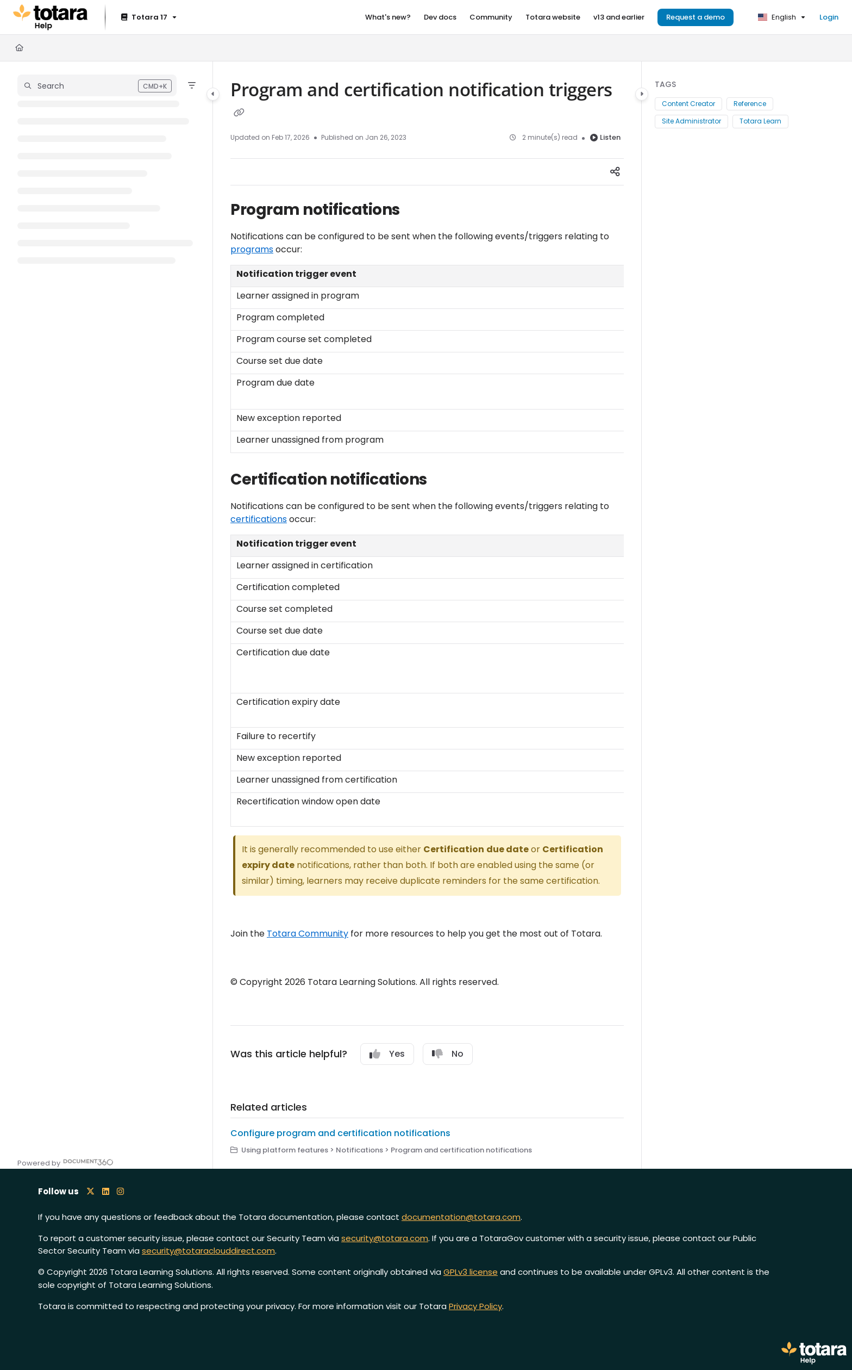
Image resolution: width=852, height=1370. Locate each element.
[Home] (19, 47)
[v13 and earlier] (618, 17)
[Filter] (191, 85)
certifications (258, 519)
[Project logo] (50, 17)
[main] (427, 615)
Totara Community (307, 933)
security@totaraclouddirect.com (208, 1250)
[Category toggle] (213, 94)
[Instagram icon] (120, 1191)
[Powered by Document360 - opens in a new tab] (65, 1162)
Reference (750, 103)
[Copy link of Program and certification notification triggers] (239, 112)
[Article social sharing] (615, 172)
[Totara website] (552, 17)
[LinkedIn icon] (105, 1191)
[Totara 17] (147, 18)
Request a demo (695, 17)
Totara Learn (760, 121)
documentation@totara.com (461, 1217)
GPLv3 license (470, 1272)
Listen (605, 137)
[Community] (490, 17)
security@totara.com (384, 1238)
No (447, 1053)
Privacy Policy (475, 1306)
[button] (97, 85)
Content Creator (688, 103)
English (777, 17)
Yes (387, 1053)
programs (251, 249)
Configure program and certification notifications (340, 1133)
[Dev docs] (440, 17)
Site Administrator (691, 121)
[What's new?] (388, 17)
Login (828, 17)
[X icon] (90, 1191)
